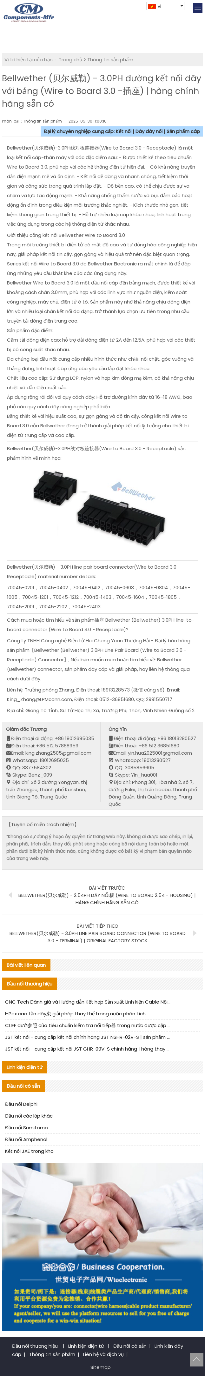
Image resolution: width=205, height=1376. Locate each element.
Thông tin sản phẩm (110, 59)
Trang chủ (70, 59)
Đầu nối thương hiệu (35, 1346)
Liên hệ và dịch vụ (103, 1354)
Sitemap (100, 1367)
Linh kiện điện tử (86, 1346)
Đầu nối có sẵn (130, 1346)
